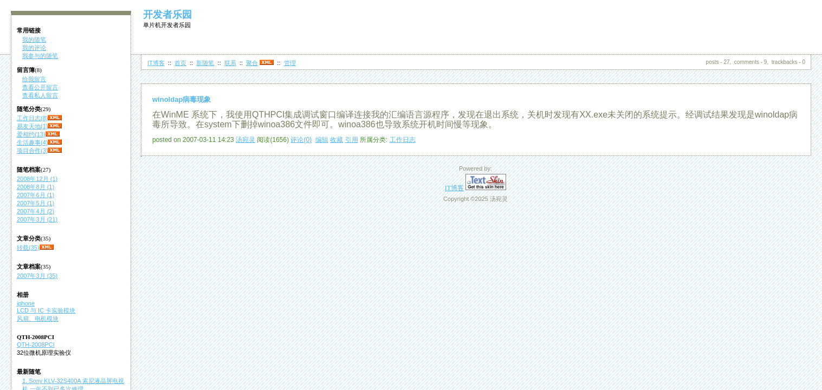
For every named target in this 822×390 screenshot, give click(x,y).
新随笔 (205, 63)
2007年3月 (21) (37, 219)
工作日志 (403, 140)
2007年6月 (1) (35, 195)
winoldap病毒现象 (181, 99)
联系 (230, 63)
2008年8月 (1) (35, 187)
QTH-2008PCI (36, 344)
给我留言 (34, 79)
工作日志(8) (32, 118)
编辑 (321, 140)
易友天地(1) (32, 126)
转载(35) (28, 247)
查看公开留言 (40, 87)
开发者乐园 (167, 14)
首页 (180, 63)
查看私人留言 (40, 95)
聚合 (252, 63)
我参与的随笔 (40, 56)
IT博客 (156, 63)
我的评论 (34, 47)
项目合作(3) (32, 150)
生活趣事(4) (32, 142)
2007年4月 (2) (35, 211)
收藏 (336, 140)
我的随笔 (34, 39)
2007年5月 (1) (35, 203)
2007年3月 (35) (37, 275)
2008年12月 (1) (37, 179)
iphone (26, 303)
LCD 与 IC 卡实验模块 (46, 310)
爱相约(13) (31, 134)
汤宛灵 (245, 140)
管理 (290, 63)
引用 (351, 140)
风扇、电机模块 (38, 318)
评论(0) (301, 140)
